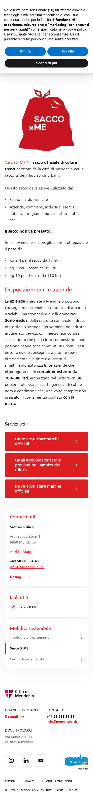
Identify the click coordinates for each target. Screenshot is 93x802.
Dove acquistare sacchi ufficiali (46, 441)
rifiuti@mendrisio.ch (27, 567)
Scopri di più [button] (46, 63)
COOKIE (10, 781)
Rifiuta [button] (25, 51)
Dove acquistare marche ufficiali (46, 489)
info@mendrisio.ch (62, 721)
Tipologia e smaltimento (30, 637)
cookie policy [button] (76, 29)
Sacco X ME (15, 162)
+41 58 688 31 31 (60, 717)
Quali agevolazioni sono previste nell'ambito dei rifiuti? (46, 465)
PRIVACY (28, 781)
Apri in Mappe (22, 552)
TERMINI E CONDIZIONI (56, 781)
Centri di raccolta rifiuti (29, 659)
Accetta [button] (68, 51)
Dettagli (17, 577)
